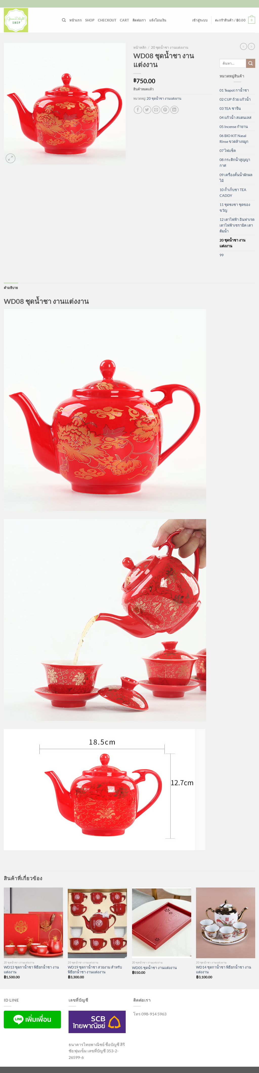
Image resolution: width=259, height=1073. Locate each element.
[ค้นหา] (64, 20)
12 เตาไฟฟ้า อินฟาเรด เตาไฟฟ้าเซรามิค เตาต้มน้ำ (237, 225)
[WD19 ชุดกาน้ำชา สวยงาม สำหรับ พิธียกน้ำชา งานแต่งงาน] (97, 923)
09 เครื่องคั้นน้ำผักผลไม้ (236, 178)
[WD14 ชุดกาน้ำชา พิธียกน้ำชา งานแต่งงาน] (225, 923)
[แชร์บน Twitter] (147, 110)
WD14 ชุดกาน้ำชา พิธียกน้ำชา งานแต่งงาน (223, 969)
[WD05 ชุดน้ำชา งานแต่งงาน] (161, 923)
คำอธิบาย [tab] (11, 288)
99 (222, 255)
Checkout (107, 20)
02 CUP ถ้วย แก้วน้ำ (235, 99)
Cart (124, 20)
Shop (89, 20)
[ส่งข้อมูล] (250, 63)
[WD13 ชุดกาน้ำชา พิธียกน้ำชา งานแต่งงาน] (33, 923)
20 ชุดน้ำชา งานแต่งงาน (169, 47)
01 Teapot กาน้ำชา (234, 90)
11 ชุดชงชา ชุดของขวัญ (235, 207)
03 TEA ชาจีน (230, 108)
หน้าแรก (75, 20)
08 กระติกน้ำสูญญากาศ (235, 162)
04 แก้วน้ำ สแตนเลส (235, 117)
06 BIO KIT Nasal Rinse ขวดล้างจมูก (234, 138)
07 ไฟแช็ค (228, 150)
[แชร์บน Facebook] (138, 110)
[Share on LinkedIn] (174, 110)
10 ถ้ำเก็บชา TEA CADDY (233, 192)
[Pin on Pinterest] (165, 110)
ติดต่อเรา (139, 20)
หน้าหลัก (139, 47)
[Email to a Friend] (156, 110)
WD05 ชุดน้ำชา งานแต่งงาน (154, 967)
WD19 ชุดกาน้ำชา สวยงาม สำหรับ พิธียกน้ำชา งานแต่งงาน (95, 969)
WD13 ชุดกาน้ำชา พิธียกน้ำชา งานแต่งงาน (31, 969)
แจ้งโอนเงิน (157, 20)
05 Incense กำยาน (234, 126)
